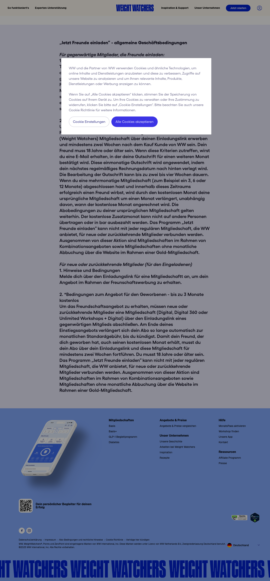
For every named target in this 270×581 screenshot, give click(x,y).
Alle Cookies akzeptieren (135, 122)
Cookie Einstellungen (89, 122)
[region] (136, 96)
